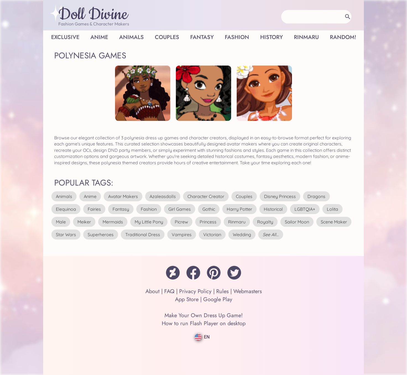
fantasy (121, 209)
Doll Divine (93, 14)
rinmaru (237, 222)
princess (208, 222)
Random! (343, 37)
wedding (242, 234)
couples (244, 196)
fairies (94, 209)
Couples (167, 37)
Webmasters (247, 291)
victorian (212, 234)
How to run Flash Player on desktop (204, 323)
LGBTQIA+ (304, 209)
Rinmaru (306, 37)
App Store (187, 299)
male (61, 222)
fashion (149, 209)
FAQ (169, 291)
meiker (84, 222)
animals (64, 196)
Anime (99, 37)
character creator (205, 196)
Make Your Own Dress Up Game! (204, 315)
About (152, 291)
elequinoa (66, 209)
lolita (332, 209)
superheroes (101, 234)
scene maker (334, 222)
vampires (182, 234)
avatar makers (123, 196)
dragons (316, 196)
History (271, 37)
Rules (222, 291)
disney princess (280, 196)
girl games (179, 209)
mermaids (113, 222)
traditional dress (142, 234)
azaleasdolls (163, 196)
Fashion (237, 37)
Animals (131, 37)
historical (273, 209)
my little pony (149, 222)
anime (90, 196)
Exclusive (65, 37)
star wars (66, 234)
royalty (265, 222)
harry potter (239, 209)
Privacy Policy (195, 291)
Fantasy (202, 37)
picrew (181, 222)
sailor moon (297, 222)
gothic (208, 209)
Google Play (217, 299)
